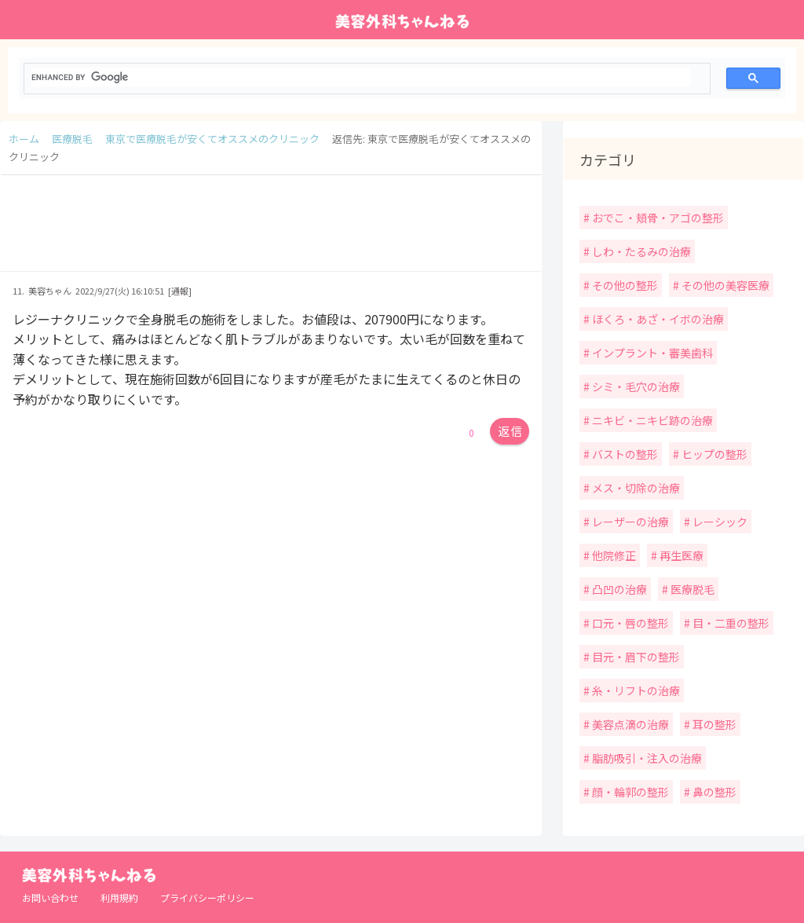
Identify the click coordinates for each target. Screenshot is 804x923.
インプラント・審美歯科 (651, 353)
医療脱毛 (691, 589)
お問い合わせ (50, 897)
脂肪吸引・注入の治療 (646, 758)
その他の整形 (624, 285)
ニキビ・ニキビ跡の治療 (651, 420)
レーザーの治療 (629, 521)
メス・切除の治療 (635, 488)
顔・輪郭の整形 (629, 792)
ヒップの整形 (713, 454)
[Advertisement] (270, 231)
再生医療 (680, 555)
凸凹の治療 (618, 589)
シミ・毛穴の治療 (635, 386)
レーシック (718, 521)
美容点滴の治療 (629, 724)
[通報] (180, 290)
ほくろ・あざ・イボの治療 (657, 319)
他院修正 (613, 555)
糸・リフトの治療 (635, 690)
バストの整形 (624, 454)
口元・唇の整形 (629, 623)
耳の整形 (713, 724)
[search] (360, 77)
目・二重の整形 (729, 623)
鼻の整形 (713, 792)
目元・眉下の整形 (635, 657)
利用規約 (119, 897)
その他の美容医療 (724, 285)
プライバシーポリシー (207, 897)
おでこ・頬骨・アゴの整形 (657, 217)
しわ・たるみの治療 (640, 251)
